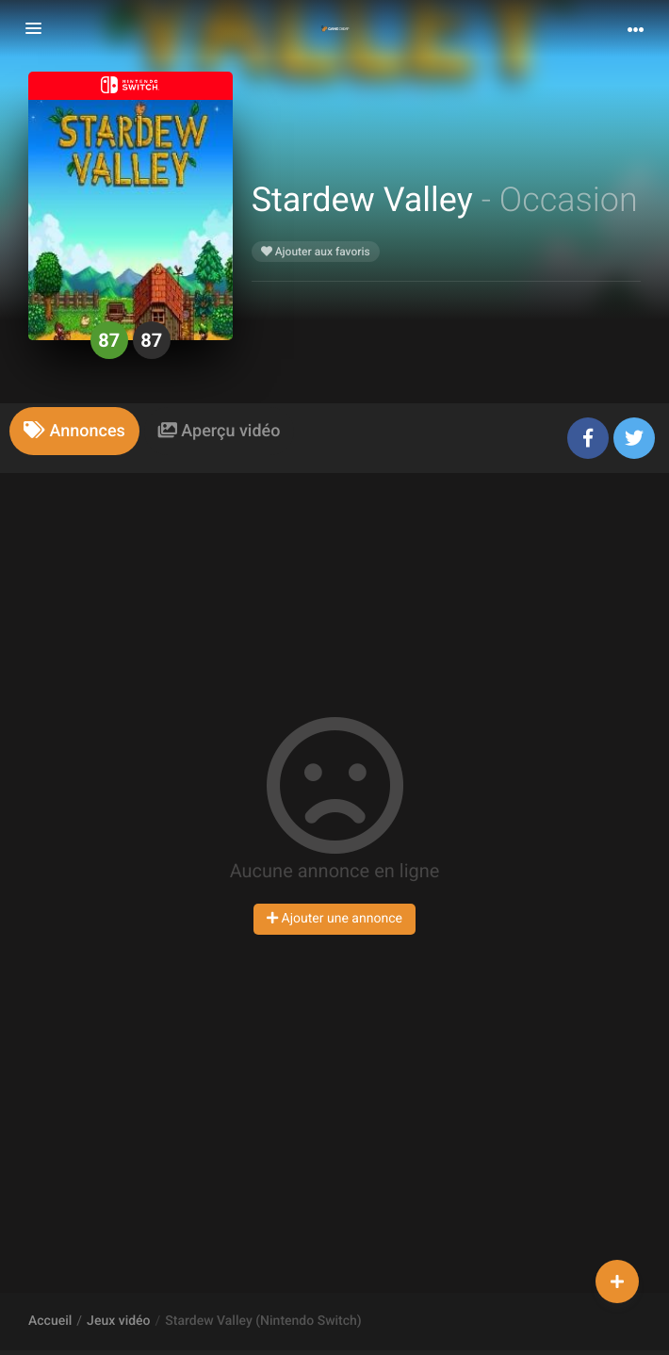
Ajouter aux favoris (315, 251)
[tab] (74, 431)
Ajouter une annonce (334, 918)
